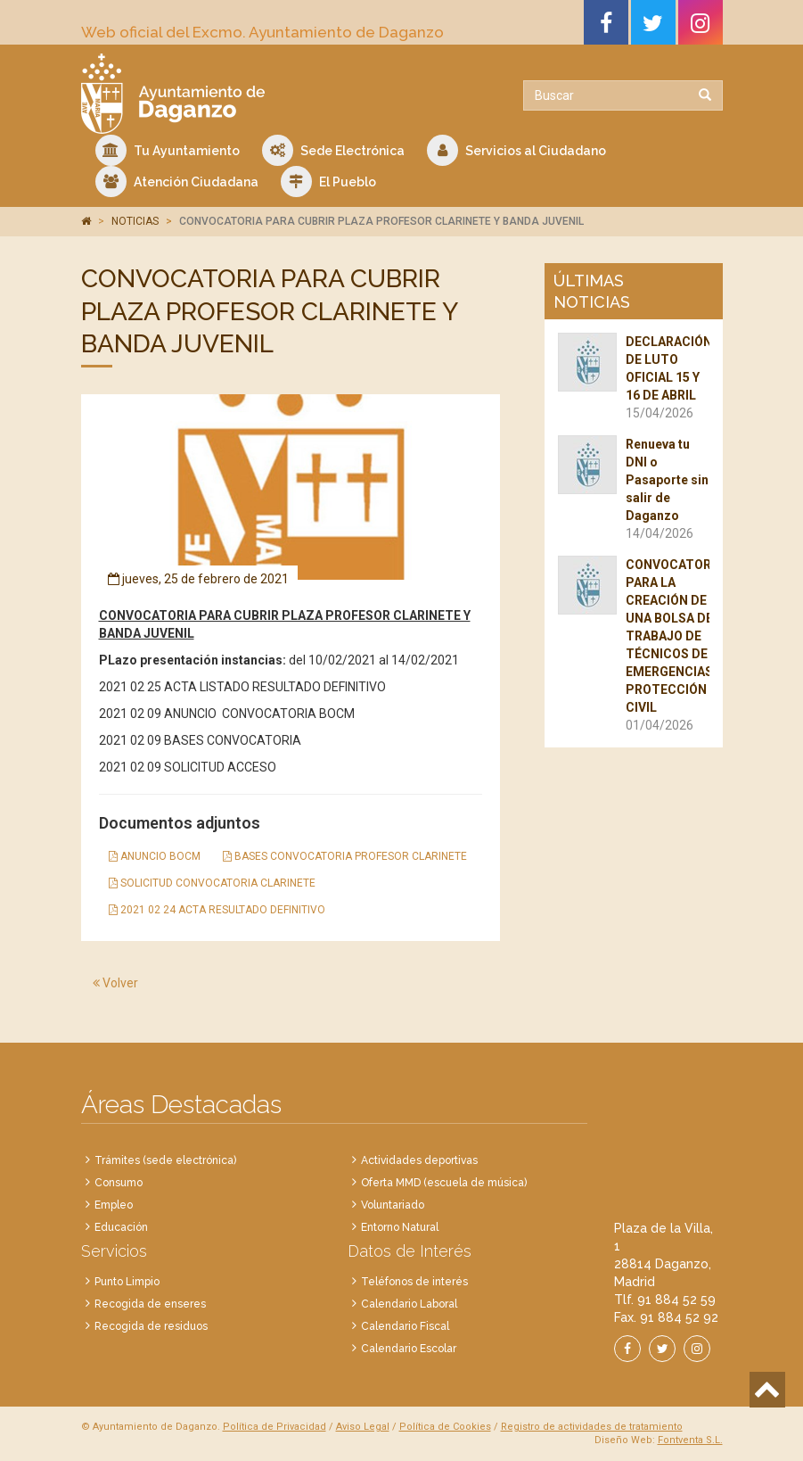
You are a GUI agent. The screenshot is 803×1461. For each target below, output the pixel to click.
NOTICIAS (135, 221)
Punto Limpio (127, 1281)
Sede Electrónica (333, 150)
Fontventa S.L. (690, 1440)
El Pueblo (328, 181)
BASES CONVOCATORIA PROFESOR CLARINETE (345, 856)
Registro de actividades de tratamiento (592, 1426)
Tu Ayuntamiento (167, 150)
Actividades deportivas (419, 1160)
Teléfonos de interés (414, 1281)
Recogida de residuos (151, 1326)
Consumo (118, 1182)
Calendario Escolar (408, 1348)
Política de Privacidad (274, 1426)
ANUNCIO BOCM (155, 856)
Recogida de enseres (150, 1304)
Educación (121, 1227)
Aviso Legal (362, 1426)
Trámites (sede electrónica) (165, 1160)
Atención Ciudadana (176, 181)
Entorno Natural (399, 1227)
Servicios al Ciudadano (516, 150)
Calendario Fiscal (405, 1326)
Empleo (113, 1205)
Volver (115, 983)
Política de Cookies (445, 1426)
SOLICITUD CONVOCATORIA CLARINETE (212, 883)
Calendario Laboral (409, 1304)
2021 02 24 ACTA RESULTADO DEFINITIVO (217, 910)
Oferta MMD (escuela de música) (444, 1182)
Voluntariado (392, 1205)
